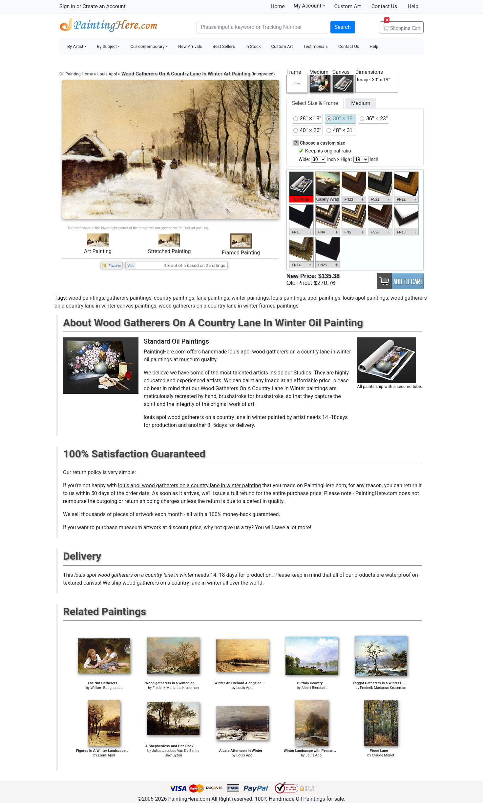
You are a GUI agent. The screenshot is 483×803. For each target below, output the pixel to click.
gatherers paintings (128, 298)
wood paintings (86, 298)
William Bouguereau (107, 688)
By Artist (75, 46)
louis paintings (288, 298)
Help (413, 6)
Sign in (67, 6)
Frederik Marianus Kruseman (176, 688)
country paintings (174, 298)
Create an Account (103, 6)
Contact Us (384, 6)
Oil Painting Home (76, 73)
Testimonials (315, 46)
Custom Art (347, 6)
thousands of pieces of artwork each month (132, 514)
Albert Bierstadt (314, 688)
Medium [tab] (360, 103)
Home (278, 6)
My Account (310, 6)
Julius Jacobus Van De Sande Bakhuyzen (176, 753)
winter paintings (250, 298)
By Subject (107, 46)
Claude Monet (383, 755)
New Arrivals (190, 46)
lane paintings (213, 298)
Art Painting (98, 251)
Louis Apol (107, 73)
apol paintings (323, 298)
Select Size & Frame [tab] (315, 103)
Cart (402, 25)
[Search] (263, 27)
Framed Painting (241, 253)
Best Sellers (224, 46)
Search (343, 27)
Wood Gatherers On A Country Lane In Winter (171, 74)
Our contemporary (147, 46)
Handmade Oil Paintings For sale (108, 26)
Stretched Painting (169, 251)
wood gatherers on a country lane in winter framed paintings (229, 306)
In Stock (253, 46)
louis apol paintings (365, 298)
